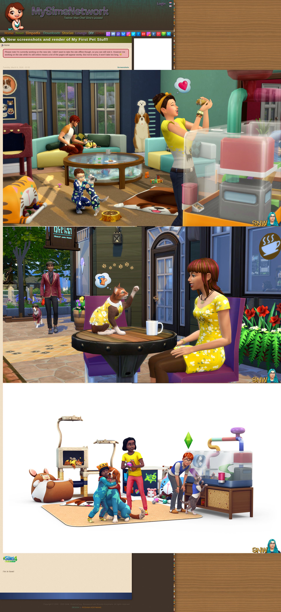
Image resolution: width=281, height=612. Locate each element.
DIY (91, 33)
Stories (68, 33)
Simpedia (32, 33)
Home (9, 33)
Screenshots (123, 67)
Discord (81, 33)
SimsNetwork (53, 10)
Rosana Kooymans (91, 608)
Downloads (52, 33)
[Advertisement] (66, 583)
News (19, 33)
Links (99, 33)
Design (75, 608)
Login (161, 3)
